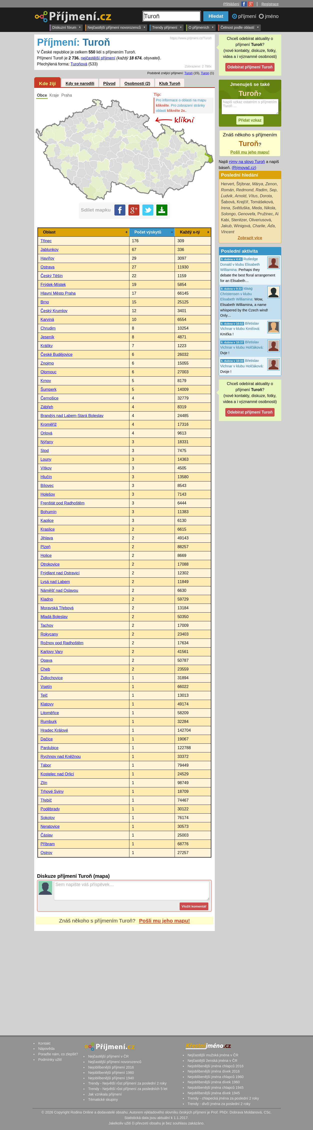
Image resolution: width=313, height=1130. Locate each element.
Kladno (46, 599)
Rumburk (48, 721)
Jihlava (46, 538)
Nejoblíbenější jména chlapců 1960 (216, 1077)
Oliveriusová (260, 220)
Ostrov (46, 853)
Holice (45, 555)
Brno (44, 302)
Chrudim (47, 328)
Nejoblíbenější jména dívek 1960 (214, 1082)
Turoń (188, 73)
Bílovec (46, 485)
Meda (257, 208)
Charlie (259, 226)
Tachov (46, 625)
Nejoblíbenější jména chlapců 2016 (216, 1066)
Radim (261, 190)
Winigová (242, 226)
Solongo (228, 214)
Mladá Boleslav (54, 617)
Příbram (47, 844)
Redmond (244, 190)
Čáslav (46, 835)
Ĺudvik (227, 196)
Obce (42, 95)
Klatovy (46, 704)
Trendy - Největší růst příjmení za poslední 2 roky (127, 1083)
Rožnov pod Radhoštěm (61, 643)
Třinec (45, 241)
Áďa (271, 226)
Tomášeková (262, 202)
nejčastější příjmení (98, 58)
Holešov (47, 494)
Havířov (47, 258)
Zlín (43, 783)
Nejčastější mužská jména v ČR (213, 1055)
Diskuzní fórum (66, 27)
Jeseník (47, 337)
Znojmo (47, 363)
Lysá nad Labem (55, 582)
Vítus (253, 196)
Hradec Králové (54, 730)
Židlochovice (51, 678)
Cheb (45, 669)
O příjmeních (201, 27)
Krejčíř (242, 202)
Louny (45, 459)
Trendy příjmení (167, 27)
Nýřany (46, 442)
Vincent (227, 232)
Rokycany (49, 634)
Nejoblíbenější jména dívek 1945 (214, 1093)
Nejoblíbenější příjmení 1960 (111, 1073)
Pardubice (49, 748)
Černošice (49, 398)
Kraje (54, 95)
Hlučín (46, 477)
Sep (272, 190)
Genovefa (246, 214)
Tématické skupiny (103, 1100)
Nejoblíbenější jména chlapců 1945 (216, 1088)
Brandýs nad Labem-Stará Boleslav (71, 416)
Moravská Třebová (56, 608)
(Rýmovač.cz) (244, 168)
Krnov (45, 381)
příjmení (248, 16)
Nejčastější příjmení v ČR (108, 1056)
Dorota (266, 196)
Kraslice (47, 529)
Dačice (46, 739)
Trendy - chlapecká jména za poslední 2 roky (223, 1098)
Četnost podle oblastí (240, 27)
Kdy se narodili (80, 84)
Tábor (45, 765)
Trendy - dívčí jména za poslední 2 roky (219, 1104)
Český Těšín (51, 276)
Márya (257, 184)
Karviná (47, 319)
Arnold (240, 196)
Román (227, 190)
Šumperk (48, 389)
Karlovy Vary (51, 652)
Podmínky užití (50, 1060)
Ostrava (47, 267)
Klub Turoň (169, 84)
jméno (272, 16)
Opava (46, 660)
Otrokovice (49, 564)
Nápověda (46, 1049)
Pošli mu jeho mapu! (164, 920)
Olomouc (48, 372)
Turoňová (78, 64)
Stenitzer (239, 220)
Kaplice (46, 520)
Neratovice (49, 826)
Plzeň (45, 547)
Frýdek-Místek (53, 284)
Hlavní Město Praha (58, 293)
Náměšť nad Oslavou (59, 590)
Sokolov (47, 818)
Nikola (269, 208)
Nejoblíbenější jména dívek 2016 (214, 1071)
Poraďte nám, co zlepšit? (58, 1054)
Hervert (227, 184)
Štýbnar (243, 184)
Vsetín (46, 686)
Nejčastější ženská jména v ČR (212, 1061)
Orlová (46, 433)
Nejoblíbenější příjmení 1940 (111, 1078)
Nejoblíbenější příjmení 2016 (111, 1067)
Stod (44, 451)
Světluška (241, 208)
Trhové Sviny (52, 791)
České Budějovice (56, 354)
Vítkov (45, 468)
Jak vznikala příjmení (105, 1094)
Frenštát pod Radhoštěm (62, 503)
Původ (109, 84)
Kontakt (44, 1043)
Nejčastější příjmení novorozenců (116, 27)
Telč (43, 695)
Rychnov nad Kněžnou (60, 756)
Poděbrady (50, 809)
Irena (225, 208)
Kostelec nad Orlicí (57, 774)
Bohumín (48, 512)
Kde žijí (47, 83)
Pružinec (265, 214)
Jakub (226, 226)
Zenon (271, 184)
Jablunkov (49, 249)
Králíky (46, 346)
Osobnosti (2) (137, 84)
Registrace (270, 4)
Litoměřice (49, 713)
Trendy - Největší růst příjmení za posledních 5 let (127, 1089)
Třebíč (46, 800)
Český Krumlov (53, 311)
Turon (205, 73)
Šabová (228, 202)
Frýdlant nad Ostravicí (60, 573)
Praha (66, 95)
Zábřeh (46, 407)
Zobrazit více (250, 238)
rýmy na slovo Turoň (247, 162)
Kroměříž (48, 424)
